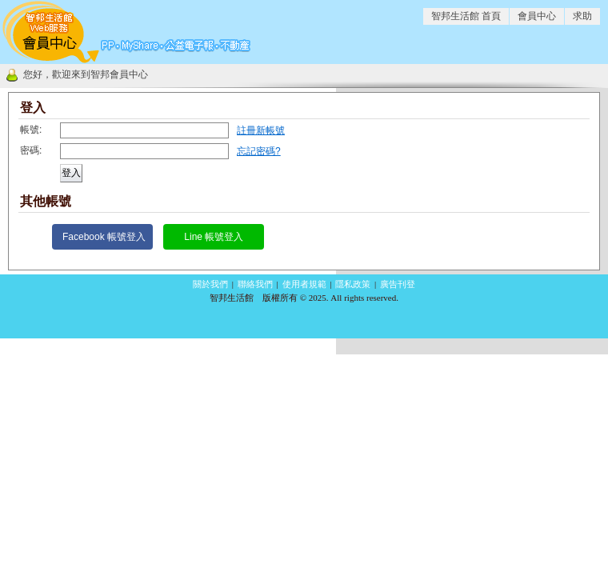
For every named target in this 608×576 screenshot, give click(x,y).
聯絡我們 (255, 284)
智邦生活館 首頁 (466, 16)
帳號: (31, 129)
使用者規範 (304, 284)
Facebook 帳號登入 (104, 236)
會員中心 (537, 16)
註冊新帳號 (261, 130)
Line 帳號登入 (213, 236)
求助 (582, 16)
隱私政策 (352, 284)
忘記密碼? (259, 151)
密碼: (31, 150)
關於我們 (210, 284)
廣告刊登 (397, 284)
